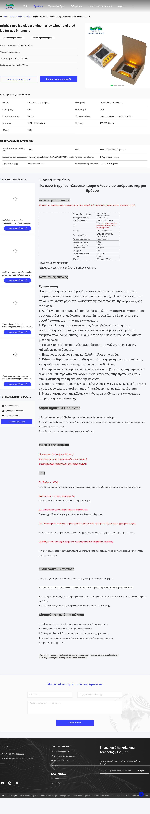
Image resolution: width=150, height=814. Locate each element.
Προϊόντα (38, 6)
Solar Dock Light (24, 17)
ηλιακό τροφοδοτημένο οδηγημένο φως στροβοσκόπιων (63, 658)
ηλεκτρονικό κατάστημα (100, 6)
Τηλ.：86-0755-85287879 (13, 754)
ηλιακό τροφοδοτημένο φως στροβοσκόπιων (69, 655)
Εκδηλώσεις (76, 6)
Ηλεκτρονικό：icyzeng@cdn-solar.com (18, 759)
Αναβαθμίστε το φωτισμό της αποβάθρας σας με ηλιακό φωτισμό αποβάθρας (15, 223)
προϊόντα (12, 17)
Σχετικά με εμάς (56, 6)
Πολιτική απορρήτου (9, 796)
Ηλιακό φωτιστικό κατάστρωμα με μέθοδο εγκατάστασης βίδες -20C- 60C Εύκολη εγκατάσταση (17, 379)
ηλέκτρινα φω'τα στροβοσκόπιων (104, 655)
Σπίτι (26, 6)
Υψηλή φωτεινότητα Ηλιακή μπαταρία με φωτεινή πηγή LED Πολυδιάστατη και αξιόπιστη (17, 275)
